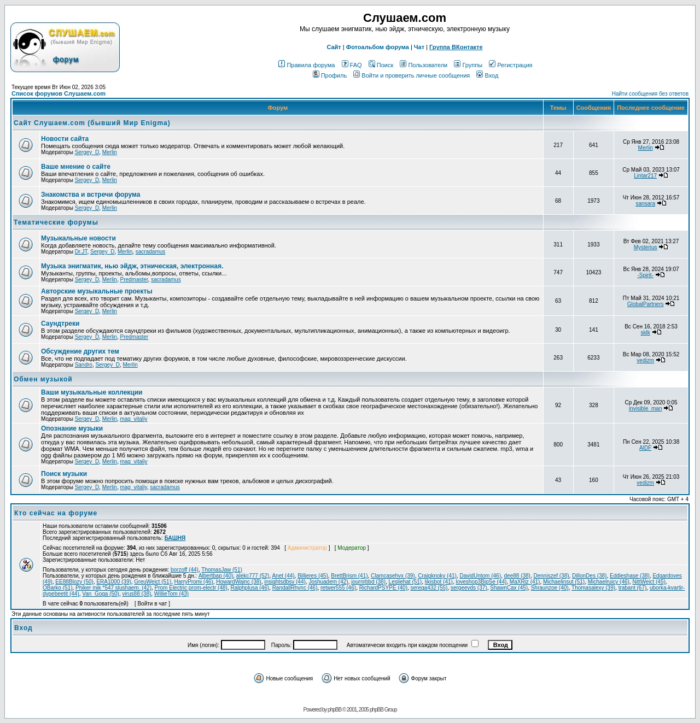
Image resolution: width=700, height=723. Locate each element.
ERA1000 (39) (113, 582)
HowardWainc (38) (238, 582)
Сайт (333, 47)
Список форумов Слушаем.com (58, 93)
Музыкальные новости (78, 238)
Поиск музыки (64, 474)
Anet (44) (283, 576)
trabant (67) (633, 588)
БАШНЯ (175, 538)
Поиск (381, 65)
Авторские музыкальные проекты (97, 291)
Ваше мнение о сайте (75, 167)
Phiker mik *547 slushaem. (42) (113, 588)
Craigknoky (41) (437, 576)
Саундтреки (60, 323)
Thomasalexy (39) (593, 588)
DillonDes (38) (589, 576)
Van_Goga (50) (100, 594)
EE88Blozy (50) (74, 582)
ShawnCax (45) (509, 588)
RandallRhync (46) (295, 588)
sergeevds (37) (469, 588)
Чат (419, 47)
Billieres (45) (313, 576)
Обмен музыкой (43, 379)
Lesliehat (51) (405, 582)
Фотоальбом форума (377, 47)
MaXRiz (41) (525, 582)
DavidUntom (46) (480, 576)
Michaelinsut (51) (564, 582)
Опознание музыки (72, 428)
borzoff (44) (185, 570)
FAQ (352, 65)
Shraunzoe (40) (550, 588)
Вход (487, 75)
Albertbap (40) (216, 576)
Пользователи (423, 65)
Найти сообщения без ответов (650, 94)
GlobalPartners (645, 304)
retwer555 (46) (338, 588)
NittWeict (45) (648, 582)
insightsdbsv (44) (285, 582)
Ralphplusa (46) (249, 588)
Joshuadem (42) (328, 582)
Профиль (330, 75)
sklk (645, 333)
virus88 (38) (136, 594)
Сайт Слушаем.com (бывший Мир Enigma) (92, 123)
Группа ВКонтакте (456, 47)
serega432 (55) (429, 588)
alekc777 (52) (253, 576)
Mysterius (645, 247)
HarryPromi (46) (193, 582)
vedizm (645, 360)
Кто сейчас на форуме (55, 513)
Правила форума (306, 65)
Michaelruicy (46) (608, 582)
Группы (468, 65)
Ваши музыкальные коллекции (91, 392)
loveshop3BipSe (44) (481, 582)
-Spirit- (645, 275)
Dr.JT (81, 252)
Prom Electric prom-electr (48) (191, 588)
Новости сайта (65, 139)
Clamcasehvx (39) (393, 576)
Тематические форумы (56, 222)
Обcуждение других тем (80, 351)
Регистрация (510, 65)
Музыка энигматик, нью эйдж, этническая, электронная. (132, 266)
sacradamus (150, 252)
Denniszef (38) (551, 576)
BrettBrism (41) (349, 576)
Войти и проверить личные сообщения (411, 75)
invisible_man (645, 408)
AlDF (645, 448)
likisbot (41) (439, 582)
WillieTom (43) (171, 594)
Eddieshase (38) (630, 576)
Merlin (109, 152)
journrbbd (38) (368, 582)
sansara (645, 204)
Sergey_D (87, 152)
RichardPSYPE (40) (383, 588)
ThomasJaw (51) (221, 570)
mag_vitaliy (133, 419)
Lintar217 (645, 176)
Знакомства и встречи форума (90, 194)
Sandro (83, 365)
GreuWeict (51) (152, 582)
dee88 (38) (517, 576)
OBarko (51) (57, 588)
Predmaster (134, 280)
